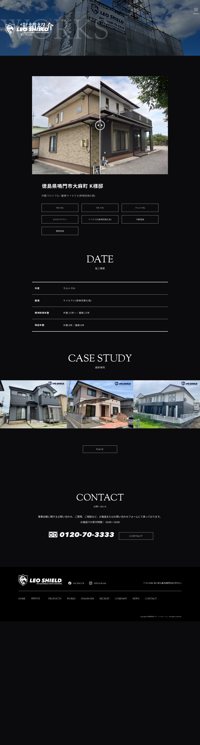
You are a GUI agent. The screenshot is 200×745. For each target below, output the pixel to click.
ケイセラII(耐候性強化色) (100, 250)
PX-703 (60, 238)
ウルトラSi (140, 238)
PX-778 (100, 238)
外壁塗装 (140, 250)
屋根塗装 (59, 262)
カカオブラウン (60, 250)
